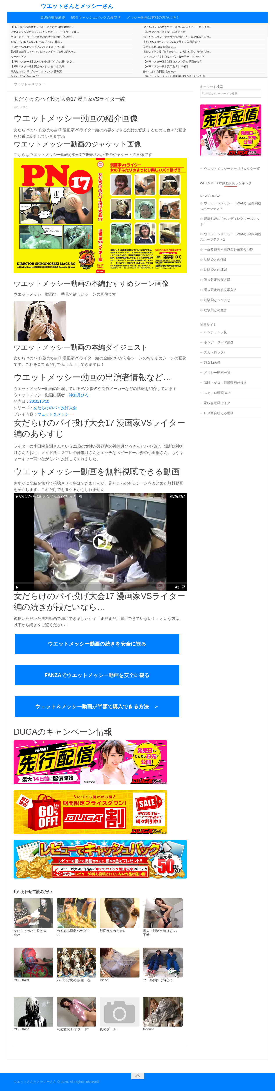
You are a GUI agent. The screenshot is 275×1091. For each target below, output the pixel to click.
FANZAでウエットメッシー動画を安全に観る (97, 675)
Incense (149, 1029)
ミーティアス (19, 56)
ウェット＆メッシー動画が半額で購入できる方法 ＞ (97, 706)
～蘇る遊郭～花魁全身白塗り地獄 (228, 249)
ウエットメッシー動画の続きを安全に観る (97, 644)
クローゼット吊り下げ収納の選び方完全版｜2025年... (42, 36)
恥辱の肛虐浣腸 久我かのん (159, 46)
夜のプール (108, 1029)
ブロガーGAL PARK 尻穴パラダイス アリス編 (37, 46)
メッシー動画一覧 (217, 372)
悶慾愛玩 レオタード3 (73, 1029)
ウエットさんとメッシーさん (77, 6)
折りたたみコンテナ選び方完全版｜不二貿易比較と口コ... (177, 36)
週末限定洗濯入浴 (217, 280)
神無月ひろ (79, 395)
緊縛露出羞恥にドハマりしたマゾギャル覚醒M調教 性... (43, 51)
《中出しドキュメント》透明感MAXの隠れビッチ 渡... (175, 76)
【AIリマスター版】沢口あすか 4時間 (165, 66)
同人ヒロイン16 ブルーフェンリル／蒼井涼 (36, 71)
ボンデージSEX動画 (219, 342)
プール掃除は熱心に (158, 980)
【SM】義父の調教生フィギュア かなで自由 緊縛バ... (42, 27)
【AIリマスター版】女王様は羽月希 (164, 31)
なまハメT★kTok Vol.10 (25, 76)
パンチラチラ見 (215, 332)
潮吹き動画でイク (217, 403)
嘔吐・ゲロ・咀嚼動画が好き (225, 382)
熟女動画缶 (212, 362)
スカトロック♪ (214, 352)
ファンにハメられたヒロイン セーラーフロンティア (174, 56)
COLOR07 (21, 1029)
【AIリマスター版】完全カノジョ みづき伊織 (37, 66)
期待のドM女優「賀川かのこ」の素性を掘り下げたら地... (177, 51)
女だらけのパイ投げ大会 (55, 408)
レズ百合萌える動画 (219, 413)
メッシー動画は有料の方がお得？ (153, 17)
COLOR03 (21, 980)
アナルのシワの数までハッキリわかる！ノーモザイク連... (177, 27)
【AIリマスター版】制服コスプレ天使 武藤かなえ (172, 61)
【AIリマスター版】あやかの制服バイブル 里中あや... (42, 61)
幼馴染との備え (215, 259)
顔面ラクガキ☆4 (112, 931)
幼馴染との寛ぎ (215, 310)
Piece (104, 980)
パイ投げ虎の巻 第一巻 (74, 980)
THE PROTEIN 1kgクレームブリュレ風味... (36, 41)
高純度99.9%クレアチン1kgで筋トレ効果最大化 (171, 41)
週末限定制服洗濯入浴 (220, 290)
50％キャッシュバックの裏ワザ (96, 17)
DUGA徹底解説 (53, 17)
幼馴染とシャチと (217, 300)
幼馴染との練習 (215, 269)
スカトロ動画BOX (217, 393)
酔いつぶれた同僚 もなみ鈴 (159, 71)
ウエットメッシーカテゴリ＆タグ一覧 (232, 168)
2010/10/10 (39, 401)
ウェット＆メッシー (29, 84)
